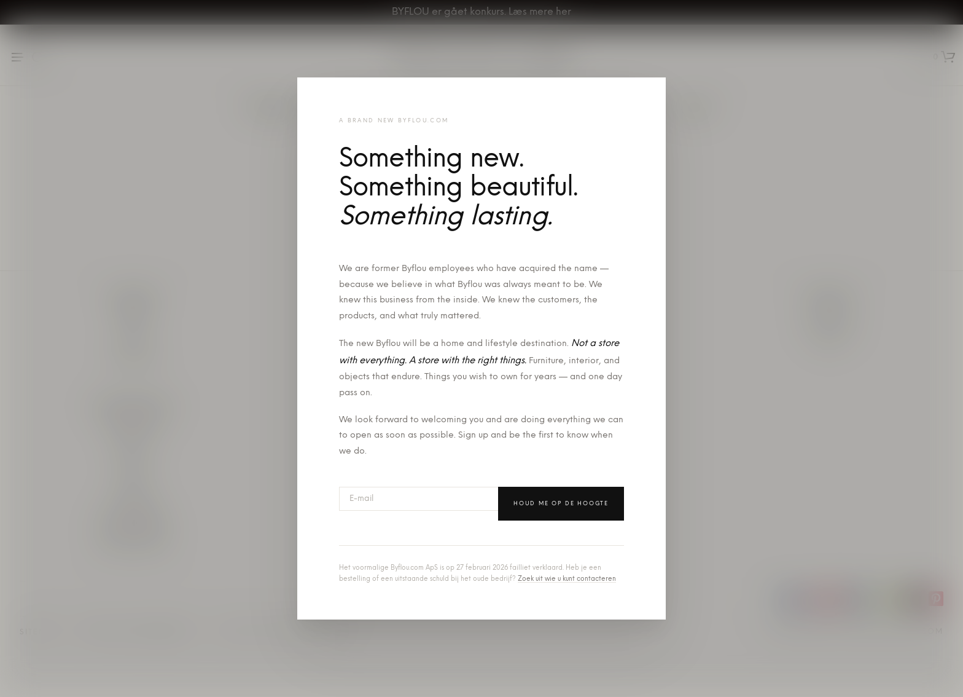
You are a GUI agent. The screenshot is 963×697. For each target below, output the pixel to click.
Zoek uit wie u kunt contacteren (567, 579)
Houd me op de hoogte (561, 503)
